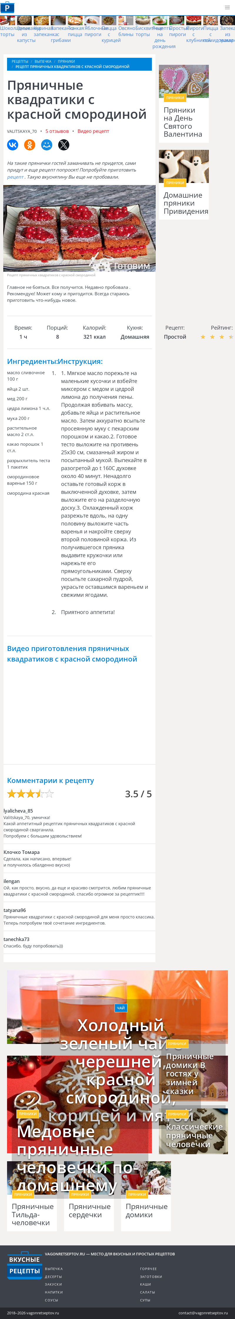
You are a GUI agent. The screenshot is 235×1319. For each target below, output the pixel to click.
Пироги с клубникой (198, 34)
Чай (121, 1008)
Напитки (54, 1292)
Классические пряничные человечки (193, 1135)
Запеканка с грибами (63, 34)
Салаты (147, 1292)
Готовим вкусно (24, 1265)
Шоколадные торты (15, 31)
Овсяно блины (126, 31)
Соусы (51, 1300)
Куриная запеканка (45, 31)
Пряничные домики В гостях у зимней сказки (190, 1074)
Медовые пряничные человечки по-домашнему (77, 1158)
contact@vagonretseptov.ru (203, 1312)
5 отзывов (57, 131)
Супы (145, 1300)
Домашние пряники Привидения (184, 203)
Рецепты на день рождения (164, 37)
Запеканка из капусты (29, 34)
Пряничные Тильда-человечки (32, 1214)
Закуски (53, 1284)
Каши (145, 1284)
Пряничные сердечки (89, 1210)
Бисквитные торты (149, 31)
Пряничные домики (146, 1210)
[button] (227, 7)
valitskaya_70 (22, 131)
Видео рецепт (93, 131)
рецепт (15, 177)
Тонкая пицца (76, 31)
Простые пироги (179, 31)
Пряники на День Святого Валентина (183, 122)
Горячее (148, 1269)
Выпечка (54, 1269)
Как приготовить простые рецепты (7, 7)
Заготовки (151, 1276)
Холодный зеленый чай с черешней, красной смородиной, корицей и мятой (121, 1070)
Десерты (53, 1276)
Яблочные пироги (96, 31)
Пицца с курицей (111, 34)
